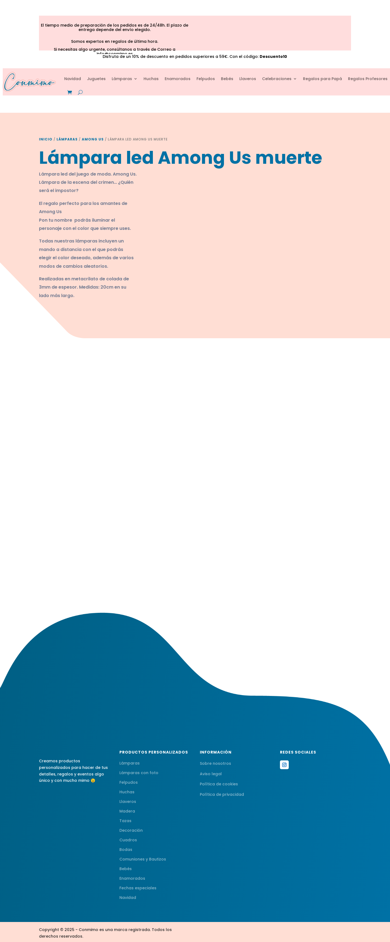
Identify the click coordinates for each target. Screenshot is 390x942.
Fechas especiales (137, 888)
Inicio (45, 139)
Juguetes (96, 78)
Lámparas (122, 78)
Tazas (125, 820)
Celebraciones (276, 78)
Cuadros (128, 840)
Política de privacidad (222, 794)
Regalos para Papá (322, 78)
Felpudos (206, 78)
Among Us (93, 139)
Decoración (131, 830)
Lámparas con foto (138, 772)
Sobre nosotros (215, 763)
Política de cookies (219, 784)
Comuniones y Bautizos (142, 859)
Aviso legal (211, 774)
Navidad (72, 78)
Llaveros (247, 78)
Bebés (227, 78)
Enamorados (177, 78)
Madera (127, 811)
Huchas (151, 78)
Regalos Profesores (368, 78)
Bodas (125, 849)
